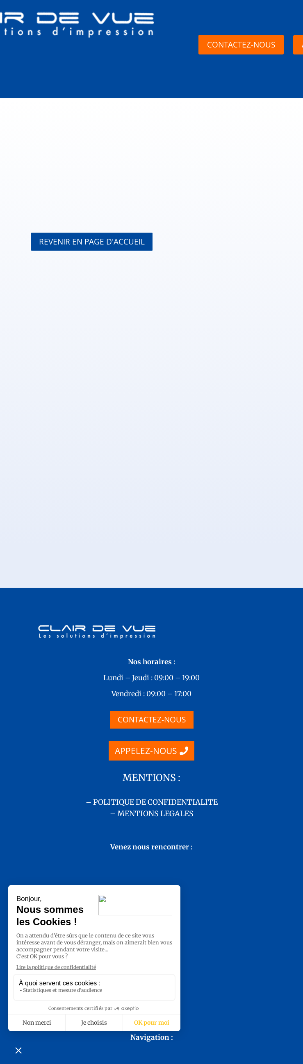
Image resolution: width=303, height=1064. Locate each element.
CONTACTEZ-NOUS (152, 639)
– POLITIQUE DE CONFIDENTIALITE (152, 721)
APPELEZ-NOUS (146, 670)
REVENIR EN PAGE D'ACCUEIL (92, 241)
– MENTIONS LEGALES (152, 733)
